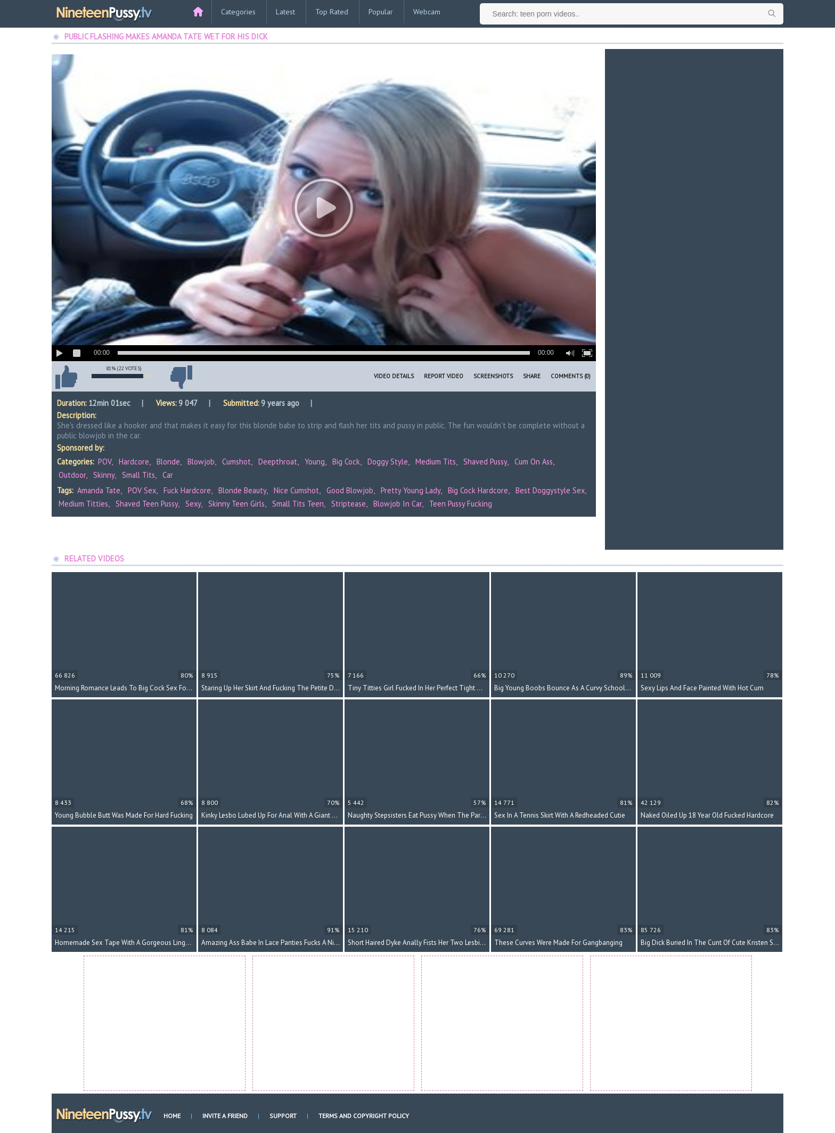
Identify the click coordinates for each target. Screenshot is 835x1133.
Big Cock (346, 462)
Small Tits (138, 475)
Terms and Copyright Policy (363, 1116)
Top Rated (331, 12)
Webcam (426, 12)
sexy (193, 504)
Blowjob (201, 462)
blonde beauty (242, 490)
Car (167, 475)
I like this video (66, 377)
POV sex (142, 490)
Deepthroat (277, 462)
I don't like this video (181, 377)
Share (532, 376)
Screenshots (493, 376)
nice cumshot (296, 490)
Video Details (394, 376)
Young (315, 462)
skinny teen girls (236, 504)
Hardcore (134, 462)
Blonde (168, 462)
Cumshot (236, 462)
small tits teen (298, 504)
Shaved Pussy (485, 462)
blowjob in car (397, 504)
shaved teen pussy (147, 504)
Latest (285, 12)
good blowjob (349, 490)
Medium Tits (435, 462)
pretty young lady (410, 490)
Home (172, 1116)
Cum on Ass (533, 462)
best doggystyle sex (550, 490)
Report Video (443, 376)
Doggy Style (387, 462)
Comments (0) (571, 376)
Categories (238, 12)
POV (104, 462)
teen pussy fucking (460, 504)
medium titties (83, 504)
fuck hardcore (187, 490)
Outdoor (72, 475)
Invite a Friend (225, 1116)
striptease (348, 504)
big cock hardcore (478, 490)
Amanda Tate (98, 490)
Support (283, 1116)
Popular (381, 12)
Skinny (103, 475)
